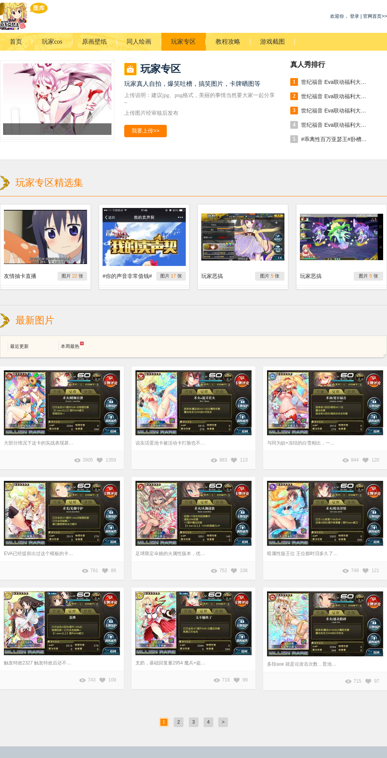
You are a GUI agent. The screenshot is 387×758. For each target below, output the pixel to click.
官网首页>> (375, 16)
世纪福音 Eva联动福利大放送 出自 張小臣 (336, 82)
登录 (354, 16)
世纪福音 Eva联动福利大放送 (336, 96)
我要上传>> (145, 131)
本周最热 (72, 345)
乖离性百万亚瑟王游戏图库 (24, 16)
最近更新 (19, 346)
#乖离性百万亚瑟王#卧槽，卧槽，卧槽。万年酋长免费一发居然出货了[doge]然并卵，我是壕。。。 (336, 139)
